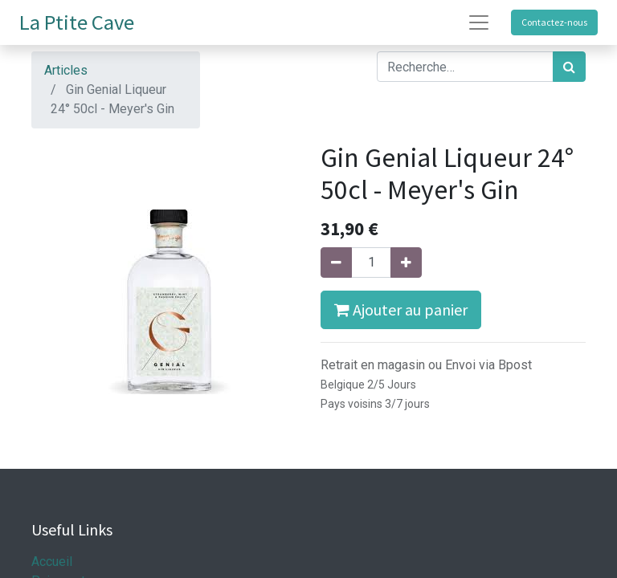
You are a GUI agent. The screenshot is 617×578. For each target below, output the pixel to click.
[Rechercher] (569, 66)
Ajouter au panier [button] (401, 309)
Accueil (51, 561)
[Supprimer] (336, 262)
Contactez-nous (554, 22)
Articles (66, 70)
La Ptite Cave (76, 22)
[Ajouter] (406, 262)
